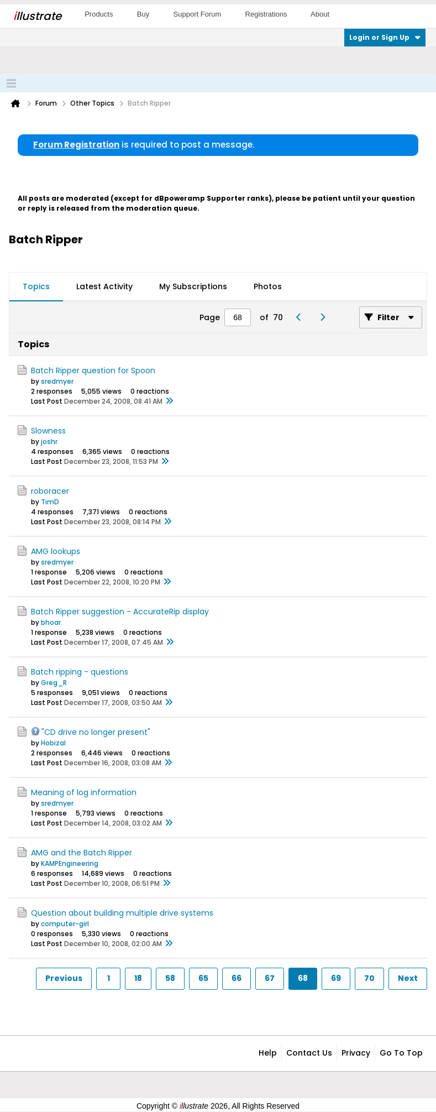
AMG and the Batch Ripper (81, 852)
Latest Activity (104, 286)
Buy (143, 14)
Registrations (266, 14)
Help (268, 1052)
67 (270, 978)
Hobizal (53, 743)
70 (369, 978)
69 (336, 978)
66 (236, 978)
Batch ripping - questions (79, 671)
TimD (50, 502)
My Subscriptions (193, 286)
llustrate (37, 16)
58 (170, 978)
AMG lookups (55, 551)
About (320, 14)
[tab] (36, 287)
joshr (49, 441)
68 (303, 978)
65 (203, 978)
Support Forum (198, 14)
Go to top (401, 1052)
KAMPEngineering (69, 863)
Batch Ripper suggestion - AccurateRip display (120, 611)
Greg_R (54, 682)
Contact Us (309, 1052)
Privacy (356, 1052)
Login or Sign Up (385, 37)
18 (138, 978)
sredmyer (57, 381)
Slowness (48, 430)
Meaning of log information (83, 792)
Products (99, 14)
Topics (36, 286)
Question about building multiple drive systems (122, 912)
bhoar (51, 622)
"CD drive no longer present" (95, 732)
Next (408, 978)
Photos (268, 286)
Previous (63, 978)
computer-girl (65, 923)
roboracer (50, 491)
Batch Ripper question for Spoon (93, 370)
